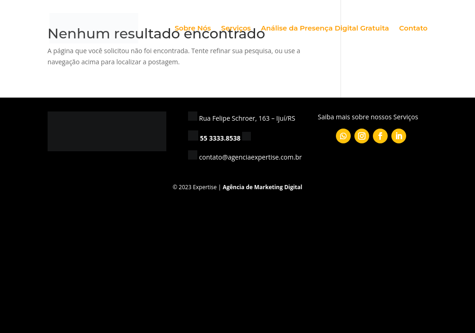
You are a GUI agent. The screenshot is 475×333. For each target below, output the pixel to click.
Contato (413, 28)
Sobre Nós (193, 28)
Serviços (235, 28)
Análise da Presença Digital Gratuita (325, 28)
